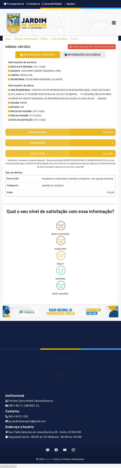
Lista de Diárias (59, 38)
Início (8, 38)
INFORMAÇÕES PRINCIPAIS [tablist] (37, 54)
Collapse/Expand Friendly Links (8, 466)
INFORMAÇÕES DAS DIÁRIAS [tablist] (83, 54)
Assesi (48, 459)
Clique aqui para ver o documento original (92, 46)
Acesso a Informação (26, 38)
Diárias (44, 38)
